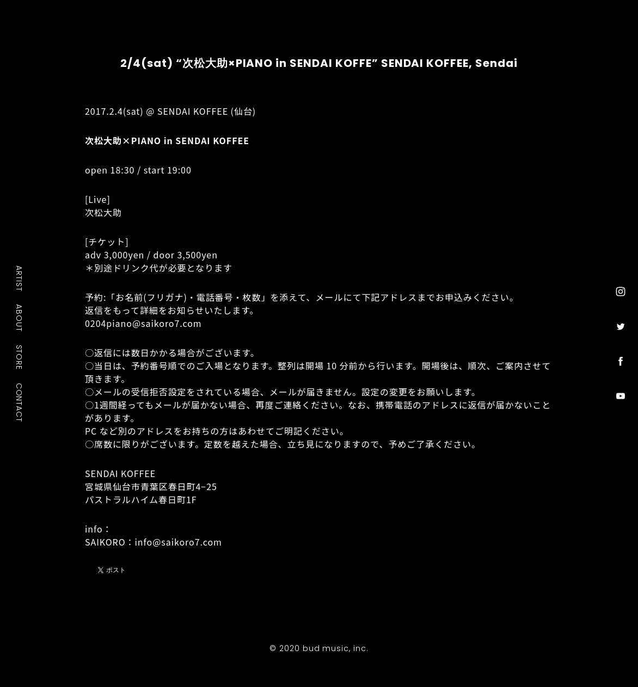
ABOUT (19, 317)
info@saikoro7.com (178, 541)
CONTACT (19, 402)
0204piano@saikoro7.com (143, 323)
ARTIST (19, 278)
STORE (19, 356)
